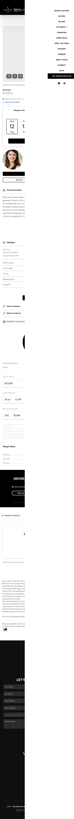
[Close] (69, 794)
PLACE (64, 789)
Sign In (65, 2)
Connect (37, 653)
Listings (37, 634)
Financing (37, 644)
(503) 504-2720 (37, 772)
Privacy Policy (39, 816)
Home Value (37, 647)
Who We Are (37, 650)
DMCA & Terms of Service (55, 816)
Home (37, 630)
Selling (37, 640)
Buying (37, 637)
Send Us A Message (37, 718)
